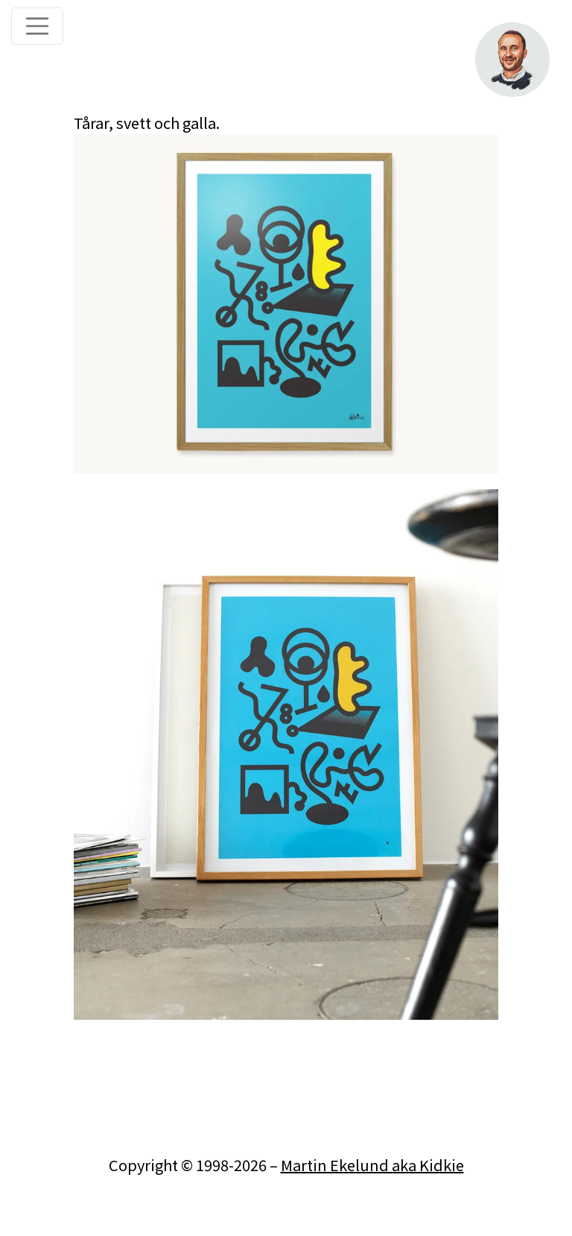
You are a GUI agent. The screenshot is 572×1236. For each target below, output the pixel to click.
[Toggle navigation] (37, 26)
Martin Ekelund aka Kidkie (372, 1165)
